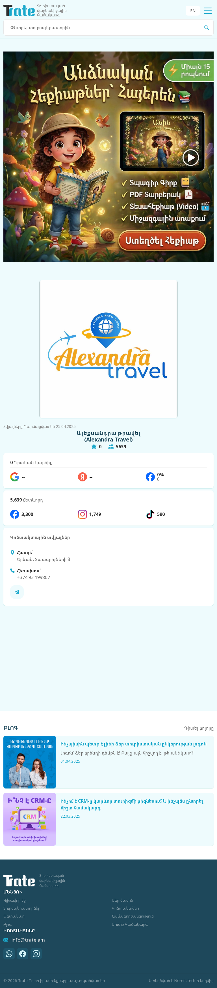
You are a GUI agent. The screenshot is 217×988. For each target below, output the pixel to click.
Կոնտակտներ (125, 908)
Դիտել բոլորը (199, 728)
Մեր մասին (122, 900)
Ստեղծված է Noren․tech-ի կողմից (181, 980)
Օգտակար (14, 916)
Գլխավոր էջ (14, 900)
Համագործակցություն (133, 916)
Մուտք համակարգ (130, 924)
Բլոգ (7, 924)
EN (193, 10)
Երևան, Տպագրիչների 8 (43, 559)
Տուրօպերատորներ (21, 908)
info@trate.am (24, 939)
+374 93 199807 (33, 577)
